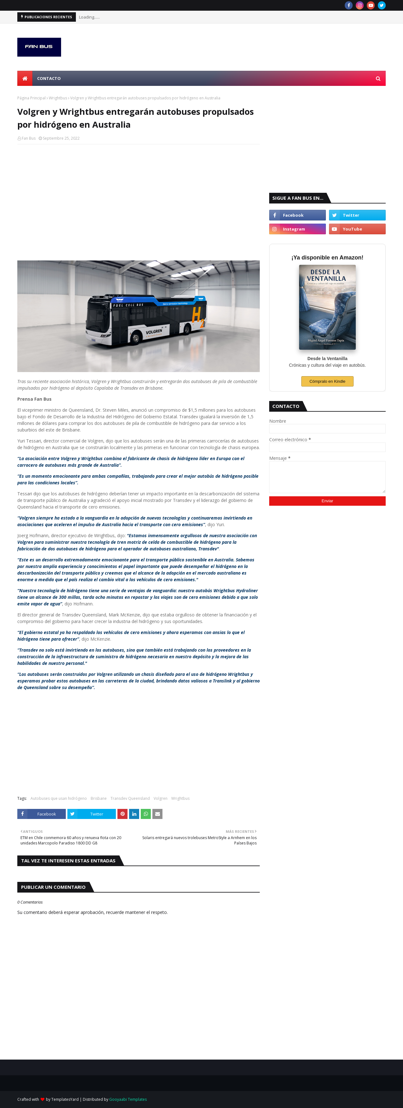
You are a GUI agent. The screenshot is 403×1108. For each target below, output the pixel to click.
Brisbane (99, 798)
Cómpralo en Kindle (327, 381)
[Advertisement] (138, 195)
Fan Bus (29, 138)
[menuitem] (24, 78)
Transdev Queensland (130, 798)
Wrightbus (58, 98)
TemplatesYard (65, 1099)
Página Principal (31, 98)
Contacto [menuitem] (49, 78)
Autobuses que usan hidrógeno (59, 798)
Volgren (160, 798)
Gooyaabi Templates (128, 1099)
